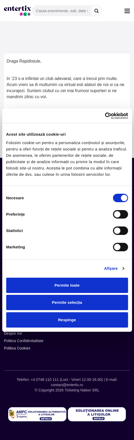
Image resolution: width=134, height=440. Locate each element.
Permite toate (67, 285)
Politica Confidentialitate (24, 340)
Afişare (111, 268)
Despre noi (13, 333)
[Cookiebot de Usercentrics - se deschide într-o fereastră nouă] (105, 115)
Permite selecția (67, 302)
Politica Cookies (17, 348)
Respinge (67, 320)
